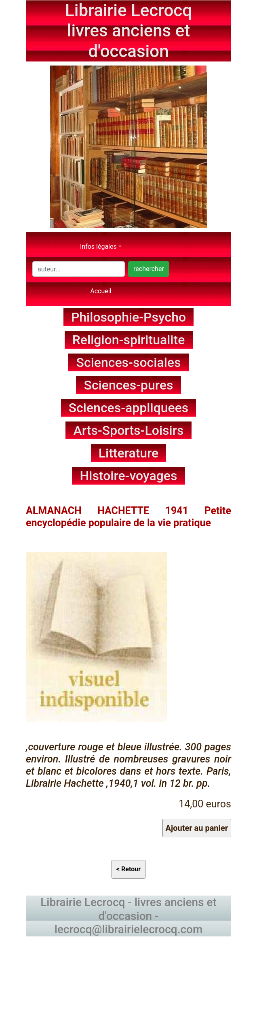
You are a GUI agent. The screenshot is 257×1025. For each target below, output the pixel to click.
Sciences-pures (128, 385)
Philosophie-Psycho (128, 317)
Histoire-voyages (128, 475)
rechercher (148, 269)
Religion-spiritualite (128, 339)
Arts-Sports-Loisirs (129, 430)
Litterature (129, 453)
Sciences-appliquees (129, 407)
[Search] (78, 269)
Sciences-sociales (128, 362)
